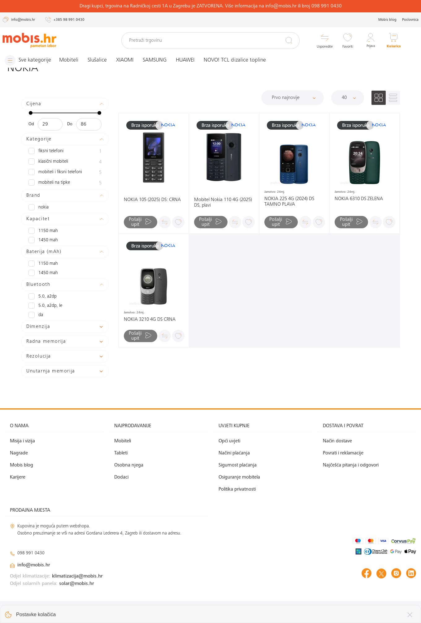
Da (35, 315)
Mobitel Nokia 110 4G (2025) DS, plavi (223, 202)
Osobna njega (128, 465)
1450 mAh (42, 240)
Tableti (121, 453)
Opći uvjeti (229, 441)
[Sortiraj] (292, 97)
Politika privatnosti (237, 489)
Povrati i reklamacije (343, 453)
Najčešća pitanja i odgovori (351, 465)
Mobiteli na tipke (65, 183)
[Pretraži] (289, 40)
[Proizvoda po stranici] (348, 97)
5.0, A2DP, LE (44, 306)
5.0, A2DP (41, 296)
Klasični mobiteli (65, 162)
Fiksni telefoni (65, 151)
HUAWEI (187, 60)
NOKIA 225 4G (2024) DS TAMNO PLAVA (289, 201)
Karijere (17, 477)
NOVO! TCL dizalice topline (237, 60)
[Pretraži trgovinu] (210, 40)
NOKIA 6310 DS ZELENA (359, 198)
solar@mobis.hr (76, 583)
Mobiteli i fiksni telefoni (65, 172)
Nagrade (19, 453)
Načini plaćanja (234, 453)
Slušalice (99, 60)
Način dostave (337, 441)
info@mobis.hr (33, 565)
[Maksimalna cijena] (88, 124)
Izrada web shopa (372, 612)
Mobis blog (387, 20)
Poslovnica (410, 20)
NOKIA (38, 207)
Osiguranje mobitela (239, 477)
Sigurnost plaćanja (238, 465)
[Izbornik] (28, 60)
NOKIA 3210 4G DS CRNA (150, 319)
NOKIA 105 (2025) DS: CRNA (152, 199)
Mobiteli (70, 60)
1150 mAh (42, 231)
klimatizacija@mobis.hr (77, 576)
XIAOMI (127, 60)
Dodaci (121, 477)
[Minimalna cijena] (50, 124)
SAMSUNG (157, 60)
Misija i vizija (22, 441)
